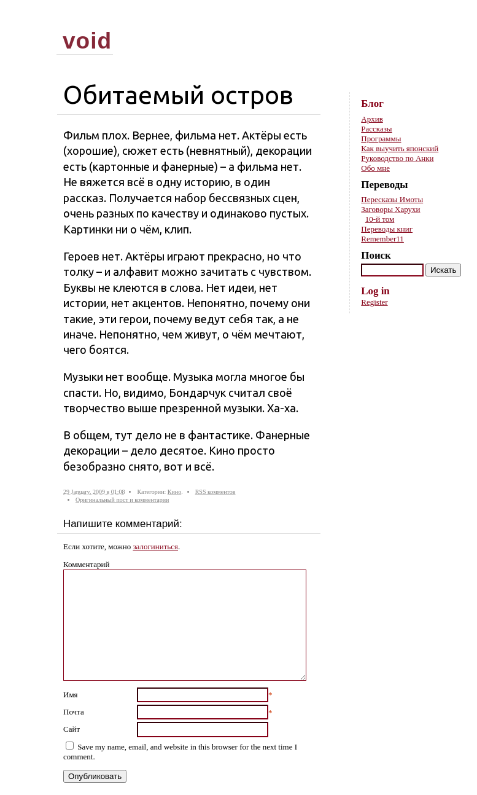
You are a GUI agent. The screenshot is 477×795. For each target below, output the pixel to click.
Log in (375, 291)
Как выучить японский (399, 148)
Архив (371, 118)
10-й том (380, 219)
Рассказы (376, 128)
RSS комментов (215, 491)
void (87, 40)
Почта (73, 711)
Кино (174, 491)
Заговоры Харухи (390, 209)
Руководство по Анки (397, 158)
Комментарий (86, 564)
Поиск (376, 255)
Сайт (71, 729)
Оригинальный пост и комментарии (122, 499)
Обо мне (375, 168)
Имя (70, 694)
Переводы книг (387, 228)
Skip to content (450, 18)
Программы (381, 138)
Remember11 (382, 238)
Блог (372, 103)
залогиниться (155, 546)
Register (374, 302)
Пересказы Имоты (392, 199)
